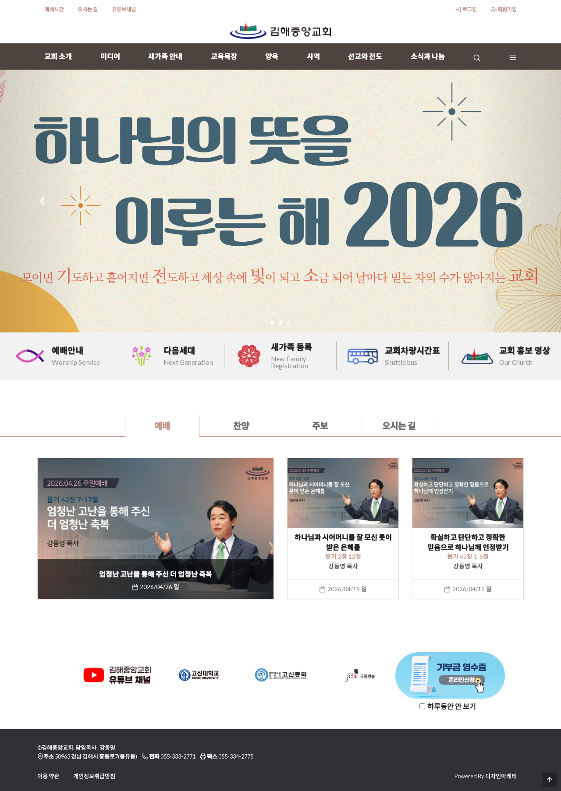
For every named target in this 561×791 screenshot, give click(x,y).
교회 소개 (58, 56)
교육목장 (224, 56)
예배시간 (54, 9)
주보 (320, 425)
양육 (271, 56)
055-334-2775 (235, 756)
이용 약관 (48, 776)
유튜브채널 (124, 9)
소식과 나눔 (428, 56)
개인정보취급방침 (94, 776)
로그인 (465, 9)
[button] (42, 201)
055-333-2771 (177, 756)
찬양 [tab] (241, 425)
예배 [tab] (162, 425)
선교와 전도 (365, 56)
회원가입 (504, 9)
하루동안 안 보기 (451, 706)
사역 (313, 56)
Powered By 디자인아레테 (485, 776)
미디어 (110, 56)
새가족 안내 (165, 56)
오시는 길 (88, 9)
